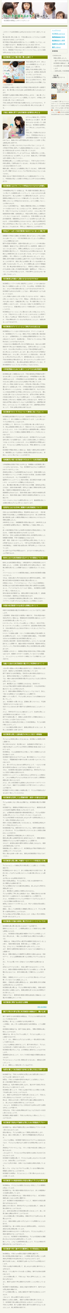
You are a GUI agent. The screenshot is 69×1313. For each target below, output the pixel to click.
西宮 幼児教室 (42, 1007)
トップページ (56, 30)
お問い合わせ (56, 47)
